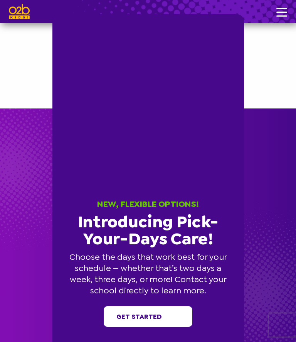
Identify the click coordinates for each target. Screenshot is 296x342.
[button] (243, 15)
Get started (148, 316)
